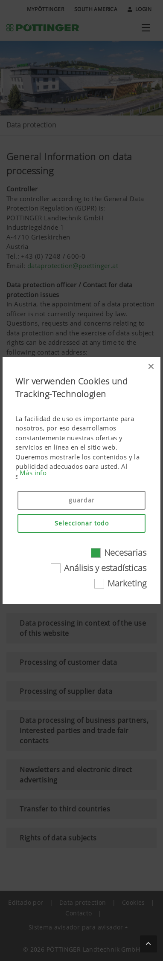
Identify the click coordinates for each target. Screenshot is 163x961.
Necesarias (125, 552)
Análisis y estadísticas (105, 568)
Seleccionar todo (82, 523)
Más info (33, 472)
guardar (82, 500)
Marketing (127, 583)
